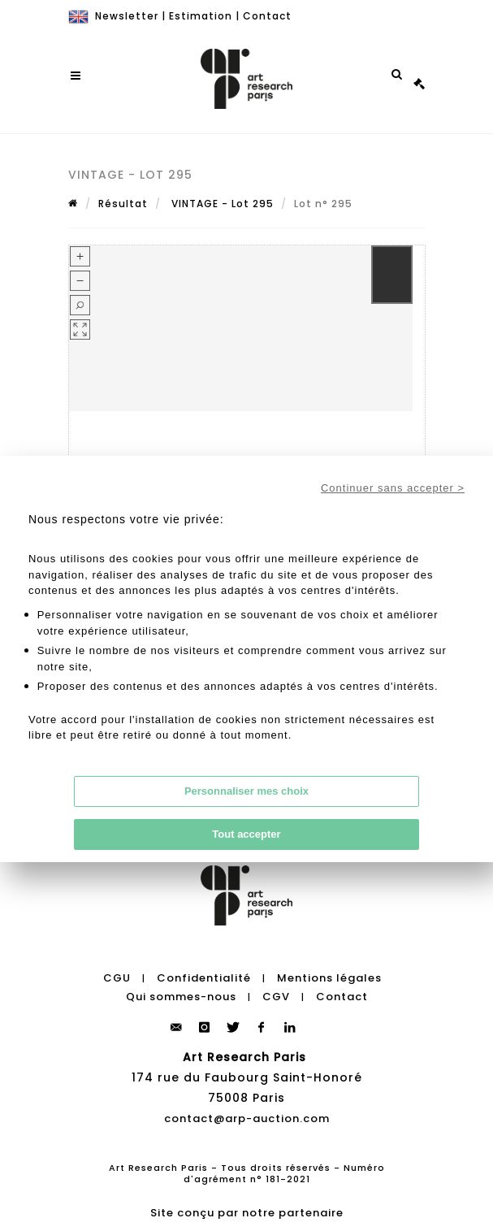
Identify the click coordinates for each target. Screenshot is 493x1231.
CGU (117, 978)
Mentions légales (329, 978)
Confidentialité (204, 978)
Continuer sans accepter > (393, 488)
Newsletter (126, 16)
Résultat (123, 203)
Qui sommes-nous (181, 996)
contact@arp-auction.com (247, 1118)
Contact (267, 16)
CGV (276, 996)
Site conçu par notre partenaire (247, 1212)
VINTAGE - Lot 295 (221, 203)
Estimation (200, 16)
